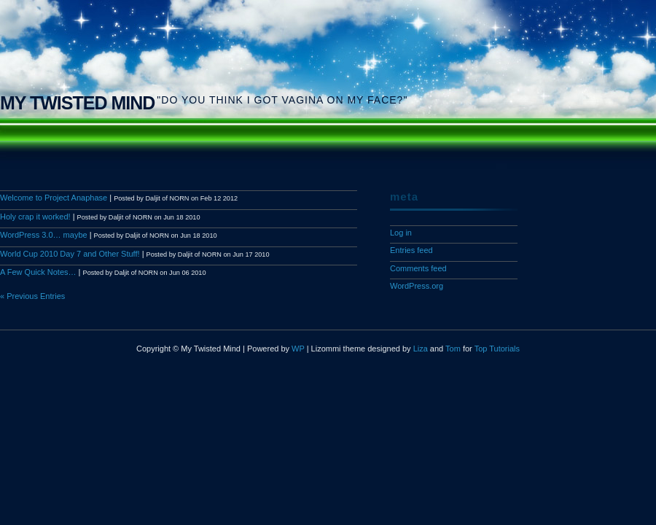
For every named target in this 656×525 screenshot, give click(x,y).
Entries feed (411, 250)
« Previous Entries (32, 296)
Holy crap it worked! (35, 216)
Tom (453, 348)
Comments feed (418, 268)
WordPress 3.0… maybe (43, 234)
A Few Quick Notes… (38, 272)
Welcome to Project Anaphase (53, 197)
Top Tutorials (497, 348)
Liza (420, 348)
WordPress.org (416, 285)
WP (298, 348)
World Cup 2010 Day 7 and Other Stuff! (70, 253)
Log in (401, 232)
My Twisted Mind (77, 103)
